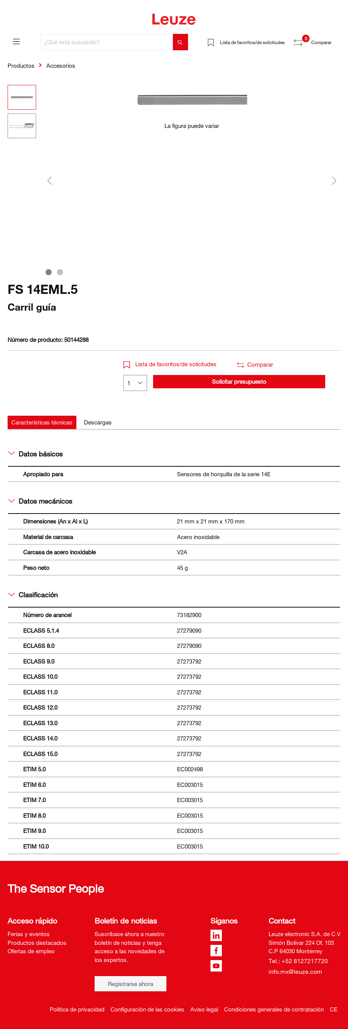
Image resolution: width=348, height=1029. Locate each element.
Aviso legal (204, 1009)
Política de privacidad (77, 1009)
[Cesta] (335, 39)
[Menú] (16, 41)
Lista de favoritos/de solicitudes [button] (170, 364)
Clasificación (33, 594)
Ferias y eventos (29, 933)
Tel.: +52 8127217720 (298, 961)
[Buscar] (180, 42)
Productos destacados (37, 942)
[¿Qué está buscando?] (106, 42)
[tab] (42, 422)
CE (333, 1009)
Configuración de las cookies (147, 1009)
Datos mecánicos (40, 501)
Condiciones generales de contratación (274, 1009)
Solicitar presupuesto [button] (239, 381)
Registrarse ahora (130, 983)
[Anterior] (49, 180)
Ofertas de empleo (31, 951)
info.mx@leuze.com (295, 971)
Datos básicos (35, 454)
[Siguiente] (334, 180)
